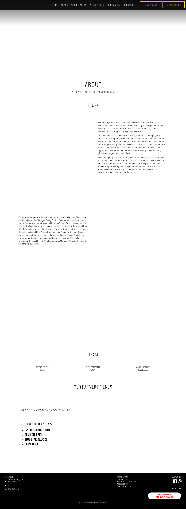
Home (55, 5)
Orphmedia (104, 502)
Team (85, 92)
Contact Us (114, 5)
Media (83, 5)
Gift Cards (128, 5)
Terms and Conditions (126, 482)
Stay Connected (124, 486)
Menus (64, 5)
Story (75, 92)
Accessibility (122, 484)
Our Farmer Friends (103, 92)
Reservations (151, 5)
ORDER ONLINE (174, 5)
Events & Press (97, 5)
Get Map (8, 485)
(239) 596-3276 (13, 489)
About (74, 5)
